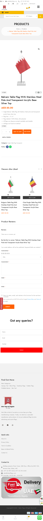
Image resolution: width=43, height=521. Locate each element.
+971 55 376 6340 (20, 471)
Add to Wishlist (6, 137)
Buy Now (27, 131)
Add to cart (17, 132)
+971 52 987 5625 (24, 1)
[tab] (21, 156)
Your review (5, 262)
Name (3, 277)
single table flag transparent (15, 143)
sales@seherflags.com (12, 1)
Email (3, 286)
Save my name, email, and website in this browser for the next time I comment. (22, 296)
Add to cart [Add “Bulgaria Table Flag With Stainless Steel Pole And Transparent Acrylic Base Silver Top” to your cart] (10, 197)
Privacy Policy (30, 299)
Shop (5, 12)
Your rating (5, 250)
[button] (40, 169)
